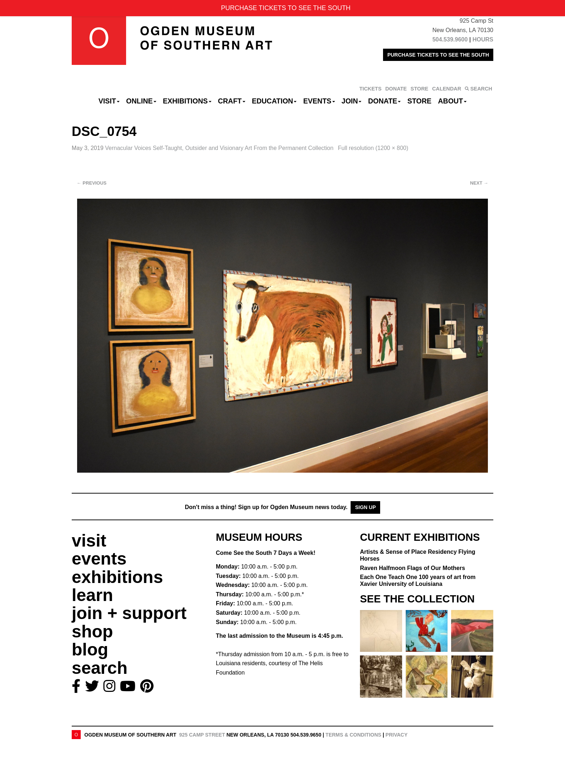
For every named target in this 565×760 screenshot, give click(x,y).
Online (141, 101)
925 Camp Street (202, 735)
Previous (92, 183)
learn (92, 595)
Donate (384, 101)
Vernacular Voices (220, 148)
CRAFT (231, 101)
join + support (129, 613)
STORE (419, 89)
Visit (109, 101)
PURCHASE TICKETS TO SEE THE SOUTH (438, 55)
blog (90, 649)
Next (479, 183)
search (100, 667)
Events (319, 101)
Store (420, 101)
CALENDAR (446, 89)
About (452, 101)
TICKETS (370, 89)
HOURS (482, 39)
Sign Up (365, 507)
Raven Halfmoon (412, 568)
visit (89, 540)
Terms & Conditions (353, 735)
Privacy (397, 735)
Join (352, 101)
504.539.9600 (450, 39)
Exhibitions (187, 101)
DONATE (396, 89)
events (99, 558)
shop (92, 631)
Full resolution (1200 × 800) (373, 148)
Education (274, 101)
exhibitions (117, 577)
